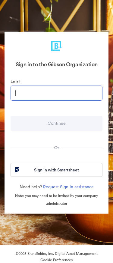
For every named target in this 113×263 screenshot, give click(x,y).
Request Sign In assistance (68, 186)
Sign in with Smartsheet (46, 170)
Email (15, 81)
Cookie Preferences (56, 259)
